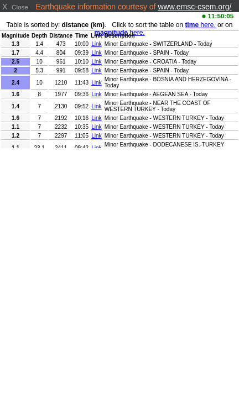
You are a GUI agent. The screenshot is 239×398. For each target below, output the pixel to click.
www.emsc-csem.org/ (194, 6)
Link (96, 44)
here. (200, 25)
